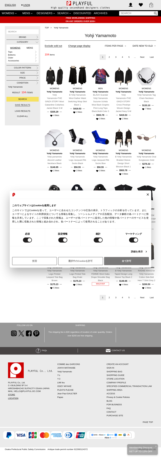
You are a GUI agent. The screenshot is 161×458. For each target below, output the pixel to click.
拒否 (34, 261)
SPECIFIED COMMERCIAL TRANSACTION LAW (129, 386)
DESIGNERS (44, 13)
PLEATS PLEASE (65, 390)
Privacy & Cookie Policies (118, 397)
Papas (60, 397)
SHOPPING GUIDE (115, 375)
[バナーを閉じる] (148, 195)
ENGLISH (10, 5)
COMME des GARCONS (68, 364)
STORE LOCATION (116, 379)
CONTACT (111, 412)
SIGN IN (110, 368)
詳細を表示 (137, 251)
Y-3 (58, 379)
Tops (10, 52)
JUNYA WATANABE (66, 368)
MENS (26, 13)
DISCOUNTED (82, 13)
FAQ (109, 408)
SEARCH (62, 13)
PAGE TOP (148, 422)
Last (152, 57)
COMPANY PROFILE (116, 382)
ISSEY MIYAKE (64, 386)
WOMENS (8, 13)
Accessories (13, 60)
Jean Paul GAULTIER (67, 393)
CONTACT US (115, 350)
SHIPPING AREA (114, 390)
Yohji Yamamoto (15, 87)
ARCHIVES (100, 13)
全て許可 (126, 261)
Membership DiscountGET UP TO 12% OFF (140, 449)
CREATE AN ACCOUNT (118, 364)
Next (142, 57)
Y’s (58, 375)
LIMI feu (61, 382)
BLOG (109, 401)
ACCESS (111, 393)
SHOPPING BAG (114, 371)
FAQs (41, 350)
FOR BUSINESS (114, 404)
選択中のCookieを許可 (80, 261)
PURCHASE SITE (115, 415)
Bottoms (12, 55)
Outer (10, 58)
